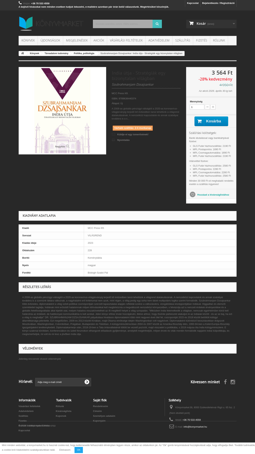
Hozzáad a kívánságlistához (213, 194)
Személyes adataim (104, 416)
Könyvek (28, 40)
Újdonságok (50, 40)
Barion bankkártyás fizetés (34, 425)
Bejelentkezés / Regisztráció (218, 3)
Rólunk (219, 40)
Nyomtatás (123, 140)
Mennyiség (196, 101)
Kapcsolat (193, 3)
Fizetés (201, 40)
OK (78, 449)
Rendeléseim (100, 406)
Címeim (97, 411)
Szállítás (182, 40)
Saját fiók (100, 400)
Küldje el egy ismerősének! (133, 134)
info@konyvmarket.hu (195, 426)
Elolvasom (65, 449)
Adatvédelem (159, 40)
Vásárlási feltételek (126, 40)
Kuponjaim (99, 420)
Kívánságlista (64, 411)
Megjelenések (77, 40)
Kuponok (61, 416)
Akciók (99, 40)
